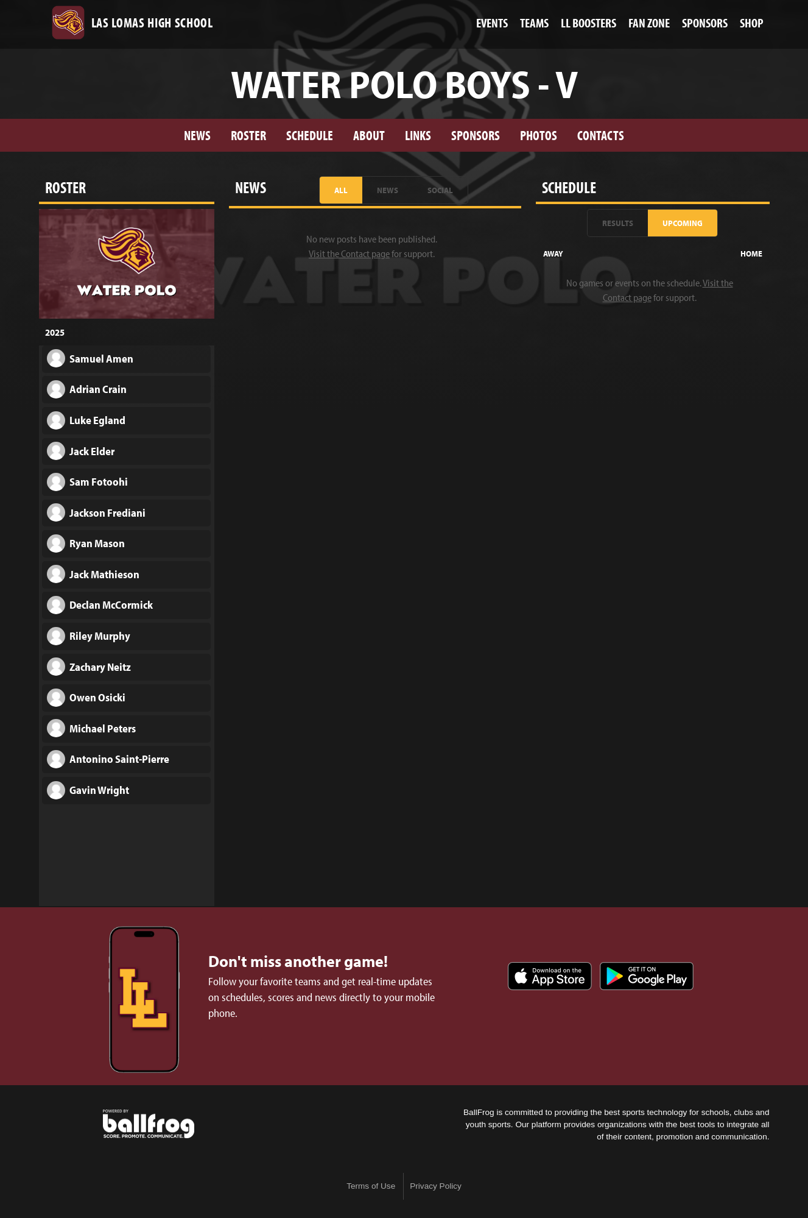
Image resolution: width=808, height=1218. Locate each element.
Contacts (600, 135)
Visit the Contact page (349, 253)
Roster (248, 135)
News (197, 135)
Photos (538, 135)
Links (418, 135)
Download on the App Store (550, 976)
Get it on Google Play (647, 976)
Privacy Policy (436, 1186)
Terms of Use (370, 1186)
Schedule (309, 135)
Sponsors (475, 135)
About (369, 135)
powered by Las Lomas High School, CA (148, 1124)
